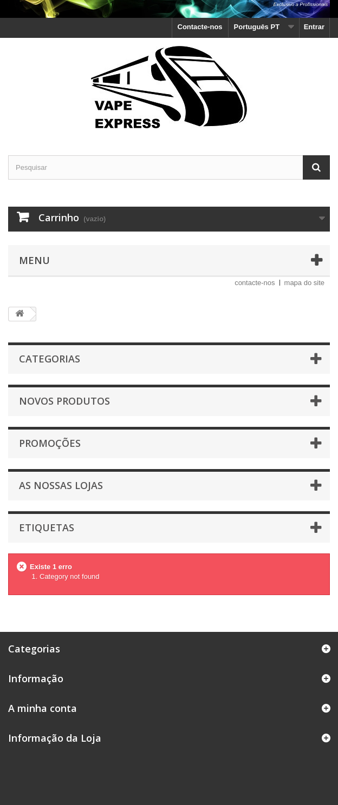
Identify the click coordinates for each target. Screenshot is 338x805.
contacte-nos (255, 283)
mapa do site (304, 283)
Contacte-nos (200, 27)
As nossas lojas (61, 485)
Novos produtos (64, 400)
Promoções (50, 443)
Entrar (314, 27)
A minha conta (42, 708)
